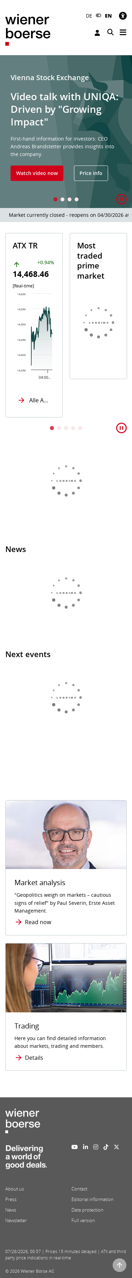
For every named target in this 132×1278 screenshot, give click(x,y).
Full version (83, 1220)
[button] (121, 199)
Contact (79, 1189)
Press (11, 1199)
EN (108, 15)
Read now (38, 922)
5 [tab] (80, 428)
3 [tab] (69, 200)
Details (34, 1058)
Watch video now (37, 173)
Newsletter (16, 1220)
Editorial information (92, 1199)
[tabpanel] (66, 131)
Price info (91, 173)
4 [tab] (76, 200)
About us (14, 1189)
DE (89, 15)
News (10, 1210)
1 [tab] (55, 200)
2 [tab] (62, 200)
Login (97, 33)
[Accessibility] (123, 15)
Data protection (87, 1210)
